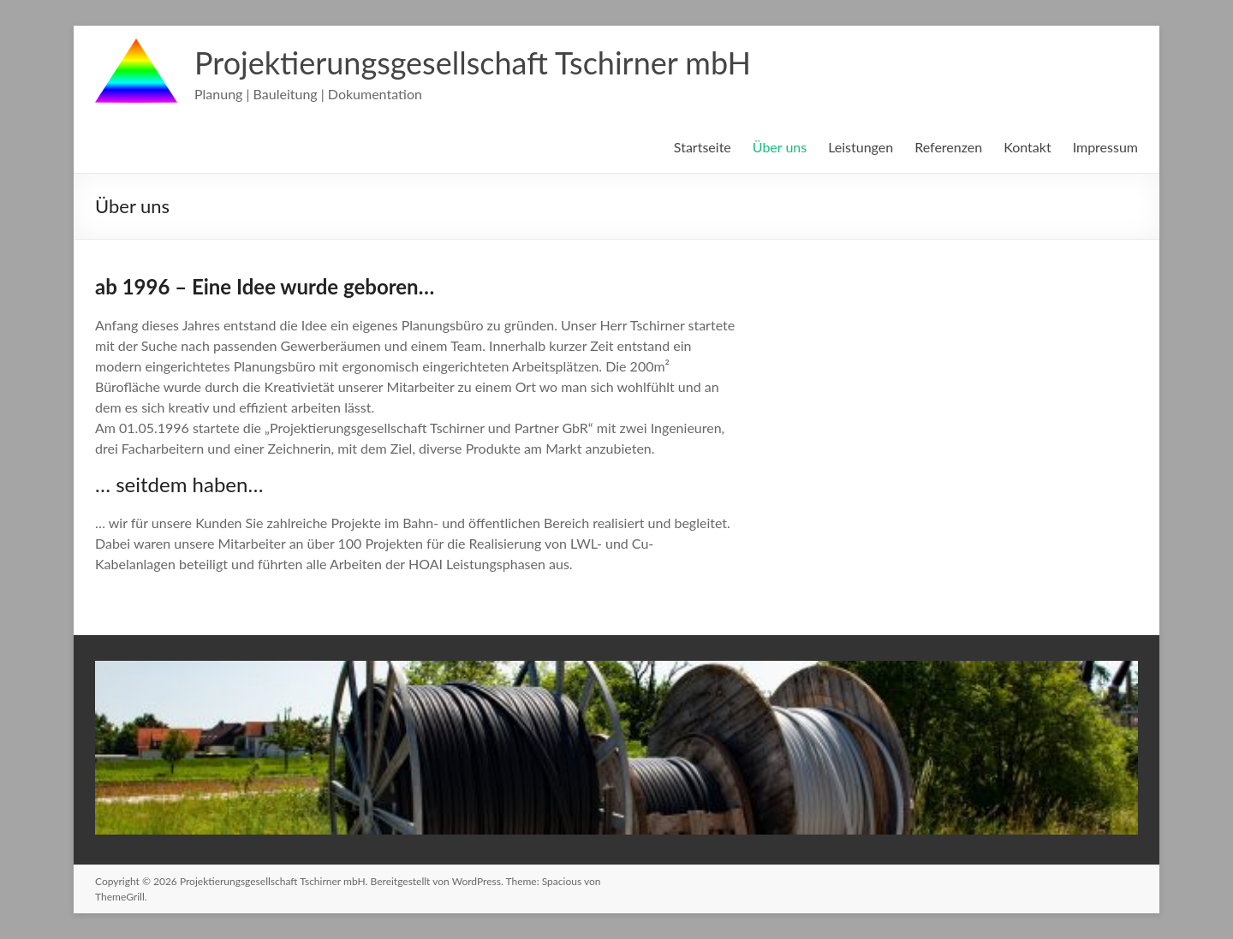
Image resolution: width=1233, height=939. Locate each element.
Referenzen (948, 147)
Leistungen (860, 147)
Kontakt (1027, 147)
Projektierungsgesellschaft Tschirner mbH (472, 62)
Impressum (1105, 147)
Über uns (780, 147)
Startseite (702, 147)
